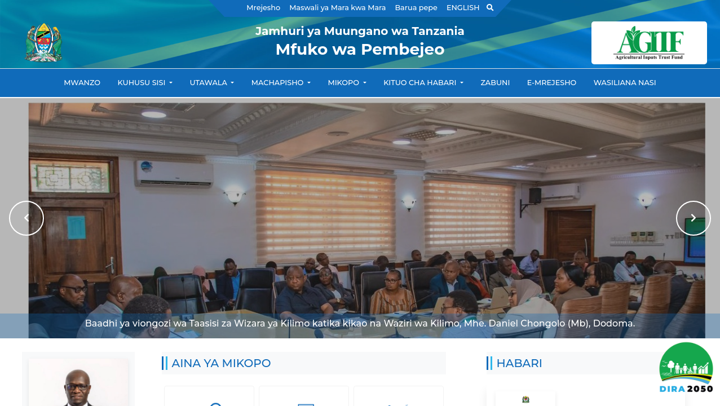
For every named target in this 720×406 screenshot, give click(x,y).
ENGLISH (463, 7)
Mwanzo (82, 82)
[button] (26, 218)
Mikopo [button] (344, 82)
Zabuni (495, 82)
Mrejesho (263, 7)
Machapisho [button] (278, 82)
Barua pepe (416, 7)
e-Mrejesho (552, 82)
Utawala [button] (209, 82)
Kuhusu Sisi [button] (142, 82)
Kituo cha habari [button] (420, 82)
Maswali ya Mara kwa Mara (337, 7)
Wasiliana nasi (625, 82)
